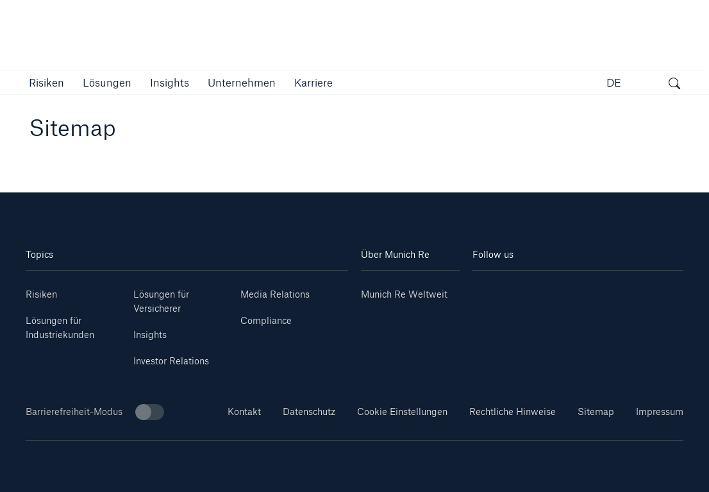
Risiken (41, 294)
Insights (150, 334)
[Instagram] (560, 289)
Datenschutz (309, 411)
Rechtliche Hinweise (512, 411)
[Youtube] (525, 289)
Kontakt (244, 411)
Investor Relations (171, 361)
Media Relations (275, 294)
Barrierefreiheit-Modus (95, 412)
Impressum (659, 411)
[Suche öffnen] (674, 84)
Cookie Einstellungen (402, 411)
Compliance (266, 320)
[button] (46, 82)
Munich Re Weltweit (404, 294)
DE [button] (613, 82)
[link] (169, 82)
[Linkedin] (490, 289)
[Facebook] (595, 289)
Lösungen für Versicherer (161, 301)
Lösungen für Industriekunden (60, 327)
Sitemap (596, 411)
